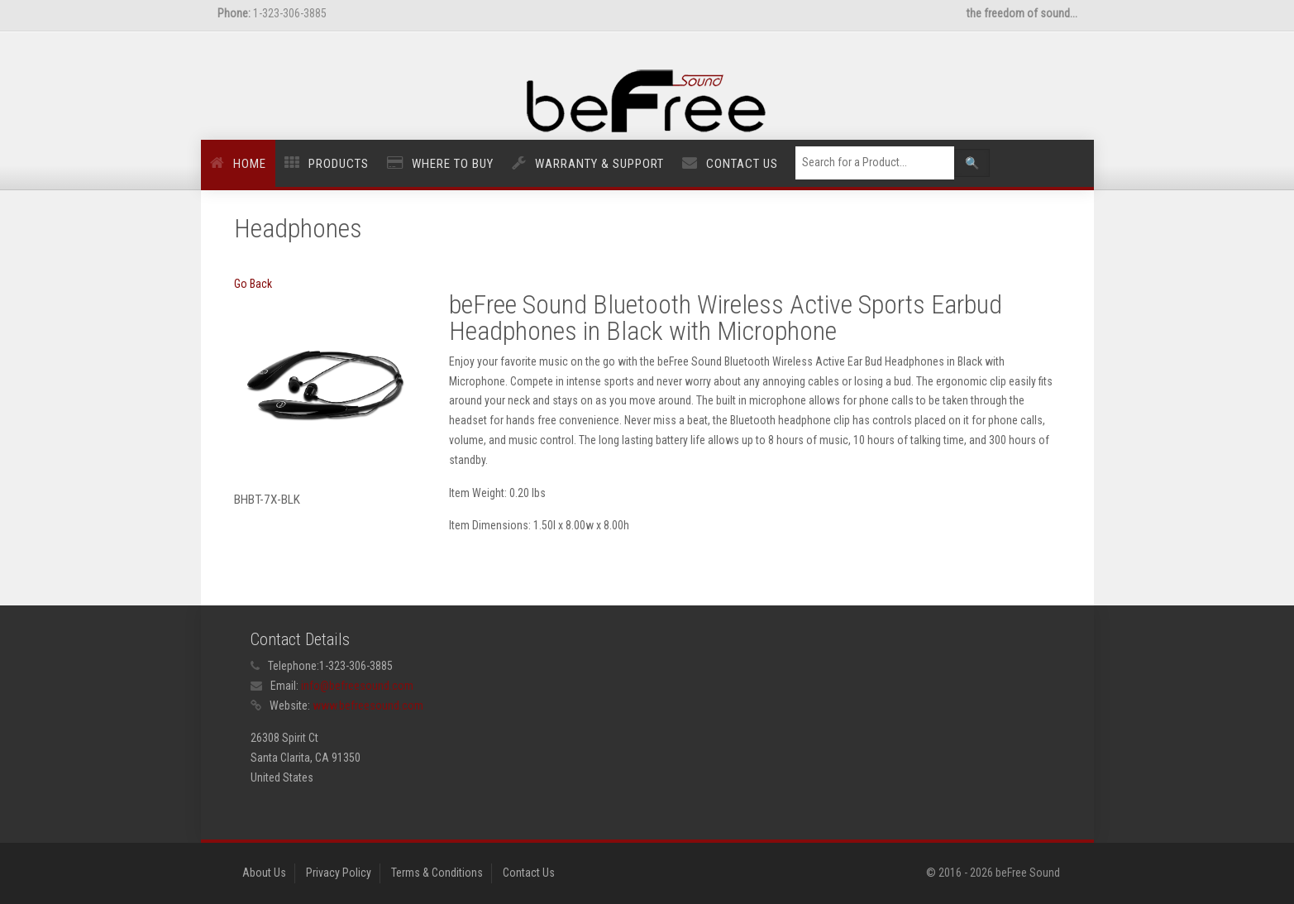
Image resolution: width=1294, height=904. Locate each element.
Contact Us (742, 163)
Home (249, 163)
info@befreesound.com (357, 685)
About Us (264, 872)
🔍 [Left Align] (972, 163)
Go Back (253, 283)
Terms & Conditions (437, 872)
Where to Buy (453, 163)
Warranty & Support (599, 163)
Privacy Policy (338, 872)
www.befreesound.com (368, 705)
